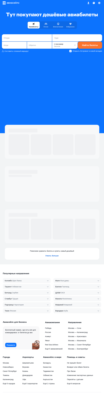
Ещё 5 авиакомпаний (53, 349)
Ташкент (8, 287)
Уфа (24, 379)
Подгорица (9, 305)
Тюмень (6, 375)
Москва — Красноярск (77, 336)
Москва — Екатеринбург (78, 349)
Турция (15, 299)
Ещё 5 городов (9, 384)
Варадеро (59, 311)
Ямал (47, 341)
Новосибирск (8, 367)
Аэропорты (28, 357)
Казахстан (47, 367)
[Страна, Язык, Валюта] (99, 3)
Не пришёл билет (74, 363)
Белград (8, 293)
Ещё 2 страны (49, 384)
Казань (25, 371)
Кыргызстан (48, 379)
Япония (13, 311)
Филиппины (67, 299)
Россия (48, 332)
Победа (48, 328)
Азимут (48, 336)
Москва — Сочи (74, 328)
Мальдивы (64, 281)
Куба (66, 311)
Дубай (57, 293)
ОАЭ (63, 293)
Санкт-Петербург (10, 371)
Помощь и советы (76, 357)
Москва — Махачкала (77, 341)
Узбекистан (16, 287)
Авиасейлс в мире (52, 357)
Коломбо (8, 281)
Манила (58, 299)
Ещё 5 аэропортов (30, 384)
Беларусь (47, 363)
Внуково (25, 367)
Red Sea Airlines (51, 345)
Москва (6, 363)
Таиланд (65, 287)
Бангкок (58, 287)
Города (6, 357)
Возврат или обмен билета (78, 367)
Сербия (15, 293)
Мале (57, 281)
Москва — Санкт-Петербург (79, 345)
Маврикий (59, 305)
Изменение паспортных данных (80, 375)
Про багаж (71, 371)
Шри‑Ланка (16, 281)
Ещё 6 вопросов (73, 384)
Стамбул (8, 299)
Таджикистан (48, 371)
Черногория (19, 305)
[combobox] (27, 37)
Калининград (8, 379)
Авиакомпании (52, 322)
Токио (7, 311)
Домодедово (27, 375)
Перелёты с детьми (75, 379)
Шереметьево (28, 363)
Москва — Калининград (78, 332)
